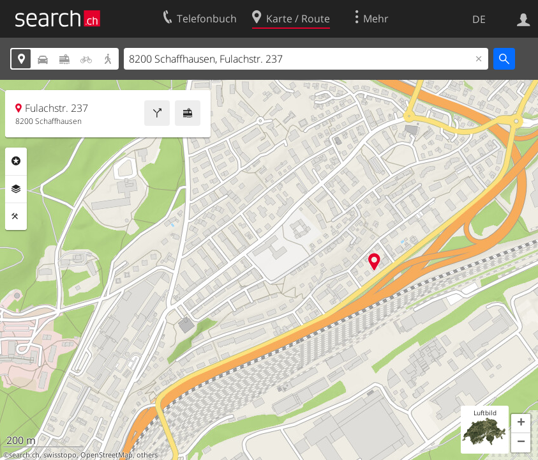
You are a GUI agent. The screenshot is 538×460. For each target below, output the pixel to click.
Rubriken (16, 161)
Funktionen (16, 216)
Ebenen (16, 189)
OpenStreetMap (106, 454)
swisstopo (60, 454)
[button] (520, 423)
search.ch (24, 454)
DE (479, 19)
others (147, 454)
